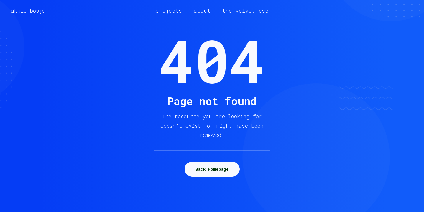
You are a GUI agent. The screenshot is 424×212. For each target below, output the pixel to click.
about (202, 10)
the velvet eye (245, 10)
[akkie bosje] (28, 10)
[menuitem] (168, 10)
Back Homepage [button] (212, 169)
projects (168, 10)
